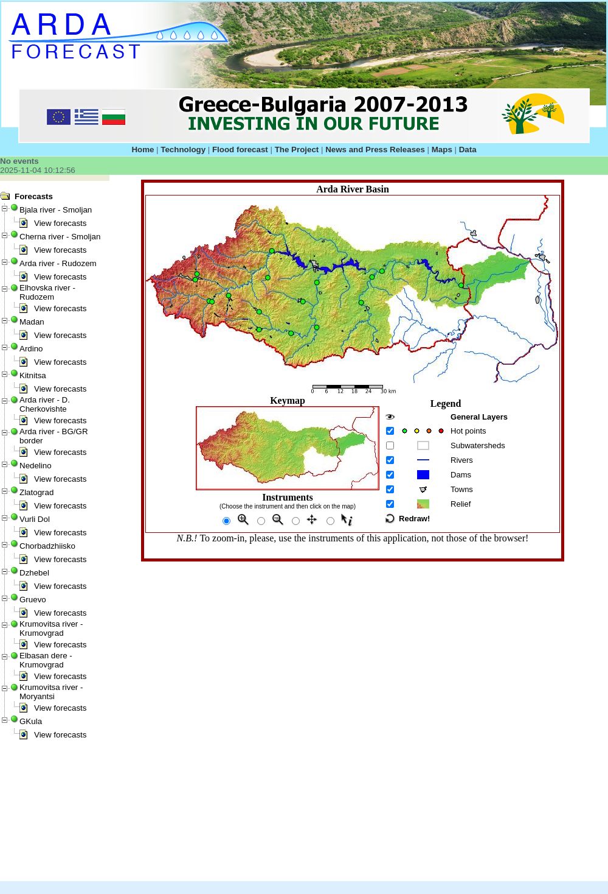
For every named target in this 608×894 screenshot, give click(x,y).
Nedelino (35, 465)
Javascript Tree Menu (28, 185)
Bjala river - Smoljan (55, 209)
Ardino (31, 348)
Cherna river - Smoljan (59, 236)
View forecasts (60, 223)
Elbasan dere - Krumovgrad (45, 660)
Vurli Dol (34, 519)
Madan (31, 321)
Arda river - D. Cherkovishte (44, 404)
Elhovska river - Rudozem (47, 292)
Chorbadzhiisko (47, 546)
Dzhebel (34, 572)
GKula (30, 721)
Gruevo (32, 599)
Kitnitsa (32, 375)
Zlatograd (36, 492)
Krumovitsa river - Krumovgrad (51, 628)
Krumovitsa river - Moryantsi (51, 692)
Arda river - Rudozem (58, 263)
